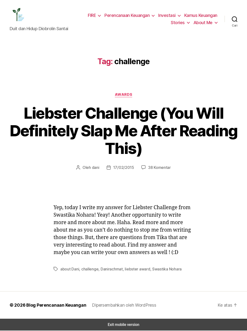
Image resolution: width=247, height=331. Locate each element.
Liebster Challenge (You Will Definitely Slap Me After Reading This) (123, 131)
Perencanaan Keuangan (129, 15)
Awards (123, 95)
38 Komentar (158, 168)
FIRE (93, 15)
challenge (88, 269)
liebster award (133, 269)
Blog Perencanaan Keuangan (53, 305)
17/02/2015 (124, 168)
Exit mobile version (123, 325)
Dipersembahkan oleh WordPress (120, 305)
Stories (179, 22)
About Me (204, 22)
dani (97, 168)
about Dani (69, 269)
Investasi (168, 15)
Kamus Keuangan (201, 15)
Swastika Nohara (161, 269)
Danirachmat (109, 269)
